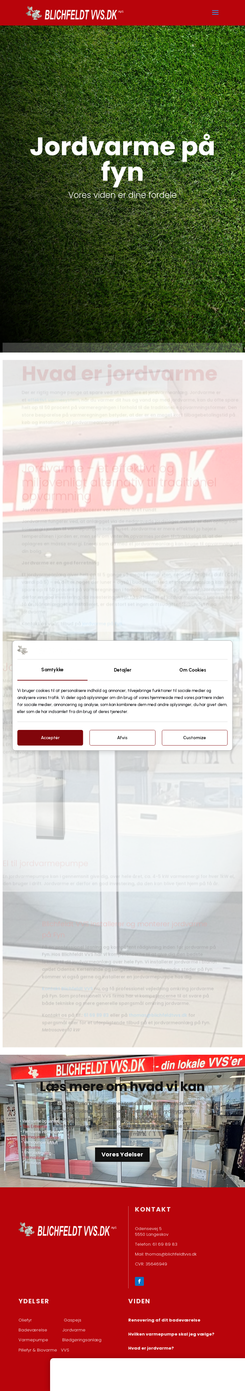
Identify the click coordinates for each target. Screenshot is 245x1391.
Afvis (122, 737)
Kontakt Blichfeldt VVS (68, 984)
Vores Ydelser (122, 1154)
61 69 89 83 (96, 1011)
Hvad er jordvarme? (151, 1348)
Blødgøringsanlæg (81, 1340)
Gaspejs (72, 1320)
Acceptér (50, 737)
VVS (65, 1350)
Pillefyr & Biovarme (40, 1350)
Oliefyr (25, 1320)
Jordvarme (74, 1330)
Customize (194, 737)
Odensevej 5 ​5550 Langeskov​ (151, 1231)
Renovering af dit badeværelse (164, 1320)
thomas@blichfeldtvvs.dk (157, 1011)
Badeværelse (33, 1330)
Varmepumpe (33, 1340)
